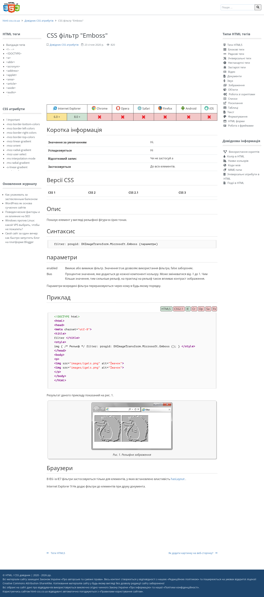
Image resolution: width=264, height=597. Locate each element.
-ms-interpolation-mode (20, 158)
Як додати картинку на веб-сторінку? (193, 553)
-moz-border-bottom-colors (23, 124)
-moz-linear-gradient (18, 141)
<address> (12, 70)
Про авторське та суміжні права (81, 579)
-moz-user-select (16, 154)
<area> (10, 79)
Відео (229, 71)
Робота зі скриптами (239, 94)
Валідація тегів (15, 45)
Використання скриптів (241, 151)
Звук (228, 80)
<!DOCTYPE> (14, 53)
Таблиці (231, 107)
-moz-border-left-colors (20, 128)
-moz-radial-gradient (18, 150)
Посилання (233, 103)
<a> (8, 57)
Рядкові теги (234, 54)
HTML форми (234, 121)
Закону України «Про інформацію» (130, 587)
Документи (233, 76)
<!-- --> (10, 49)
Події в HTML (234, 183)
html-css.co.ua (11, 20)
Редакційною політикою (183, 579)
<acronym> (13, 66)
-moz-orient (13, 145)
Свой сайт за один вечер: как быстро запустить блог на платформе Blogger (22, 238)
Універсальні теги (237, 58)
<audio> (11, 92)
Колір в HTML (234, 156)
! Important (13, 119)
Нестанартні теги (237, 62)
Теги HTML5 (56, 553)
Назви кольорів (236, 160)
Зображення (234, 85)
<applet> (11, 75)
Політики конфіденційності (181, 587)
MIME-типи (233, 170)
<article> (11, 83)
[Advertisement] (132, 75)
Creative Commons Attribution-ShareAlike (27, 583)
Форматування (235, 116)
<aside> (11, 88)
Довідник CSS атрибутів (39, 20)
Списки (230, 98)
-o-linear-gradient (16, 167)
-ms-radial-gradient (18, 162)
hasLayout (178, 479)
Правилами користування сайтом (121, 591)
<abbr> (10, 62)
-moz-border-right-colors (21, 132)
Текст (229, 112)
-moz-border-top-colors (20, 137)
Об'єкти (231, 89)
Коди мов (232, 165)
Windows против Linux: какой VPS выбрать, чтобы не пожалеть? (22, 225)
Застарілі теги (235, 67)
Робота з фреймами (239, 125)
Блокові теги (234, 49)
